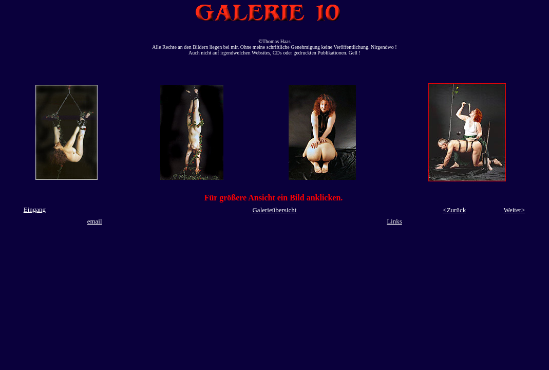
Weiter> (514, 210)
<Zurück (454, 210)
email (94, 221)
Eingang (35, 209)
